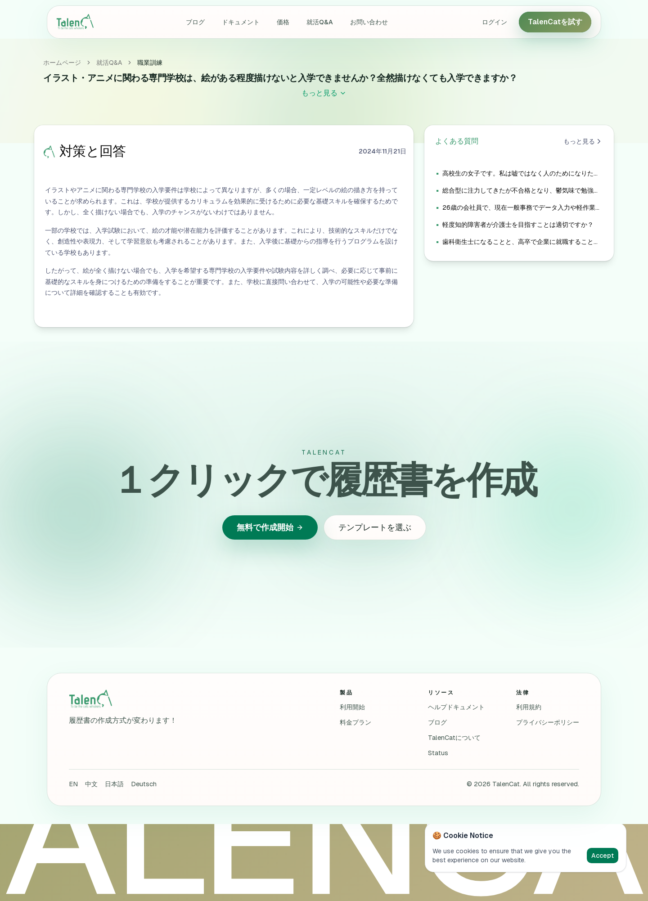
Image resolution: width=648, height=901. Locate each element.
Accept (602, 855)
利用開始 (352, 707)
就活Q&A (319, 22)
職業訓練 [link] (149, 63)
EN (73, 784)
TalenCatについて (454, 738)
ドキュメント (241, 22)
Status (438, 753)
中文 (91, 784)
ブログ (195, 22)
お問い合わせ (369, 22)
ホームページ (62, 63)
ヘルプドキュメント (456, 707)
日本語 (114, 784)
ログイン (494, 22)
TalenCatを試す (555, 22)
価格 (283, 22)
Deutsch (144, 784)
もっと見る (583, 141)
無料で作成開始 (270, 527)
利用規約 (528, 707)
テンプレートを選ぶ (374, 527)
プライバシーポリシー (547, 722)
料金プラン (355, 722)
